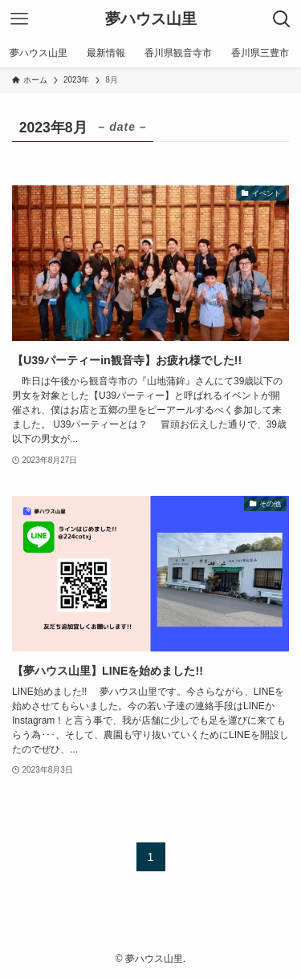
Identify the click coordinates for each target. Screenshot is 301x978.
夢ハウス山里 (151, 19)
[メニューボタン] (19, 19)
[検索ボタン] (281, 19)
